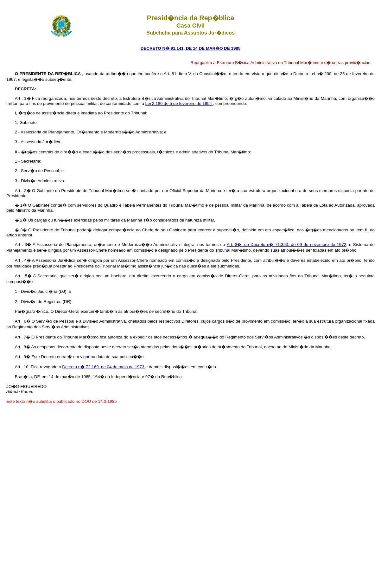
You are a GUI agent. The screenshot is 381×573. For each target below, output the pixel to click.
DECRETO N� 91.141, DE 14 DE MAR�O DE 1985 (190, 48)
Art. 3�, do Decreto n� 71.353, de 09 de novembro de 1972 (286, 244)
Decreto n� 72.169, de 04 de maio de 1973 (103, 366)
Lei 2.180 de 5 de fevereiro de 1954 (179, 103)
